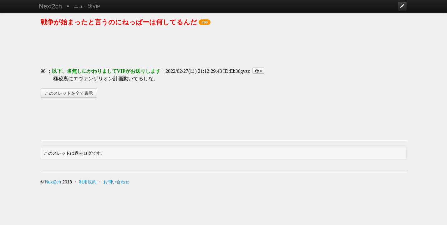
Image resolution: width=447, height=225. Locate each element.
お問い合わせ (116, 181)
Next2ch (50, 6)
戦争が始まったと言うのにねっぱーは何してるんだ (119, 22)
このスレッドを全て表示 (69, 93)
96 (43, 71)
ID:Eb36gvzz (236, 71)
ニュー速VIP (87, 6)
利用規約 (87, 181)
